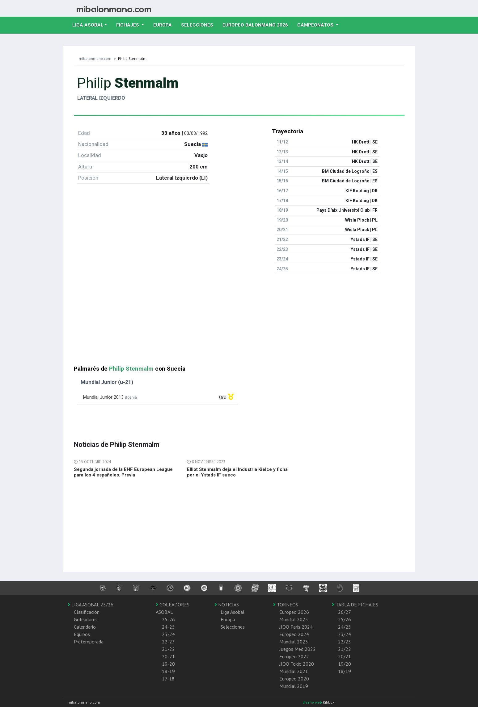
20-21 (168, 656)
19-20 (168, 664)
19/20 (344, 664)
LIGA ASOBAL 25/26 (90, 604)
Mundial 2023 (293, 641)
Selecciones (199, 24)
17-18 (168, 679)
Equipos (82, 634)
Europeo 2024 (294, 634)
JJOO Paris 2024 (296, 627)
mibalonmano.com (95, 58)
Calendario (85, 627)
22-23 (168, 641)
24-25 (168, 627)
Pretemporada (89, 641)
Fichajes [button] (128, 25)
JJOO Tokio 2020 (296, 664)
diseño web (312, 702)
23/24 (344, 634)
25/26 (344, 619)
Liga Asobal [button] (88, 25)
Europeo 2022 (294, 656)
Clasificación (86, 612)
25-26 (168, 619)
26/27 (344, 612)
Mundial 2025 (293, 619)
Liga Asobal (232, 612)
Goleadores (86, 619)
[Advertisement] (239, 322)
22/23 (344, 641)
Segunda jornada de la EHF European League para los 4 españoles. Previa (123, 472)
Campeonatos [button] (316, 25)
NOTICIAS (226, 604)
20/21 (344, 656)
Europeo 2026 (294, 612)
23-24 (168, 634)
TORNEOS (285, 604)
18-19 (168, 671)
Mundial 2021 (293, 671)
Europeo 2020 (294, 679)
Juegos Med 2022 (297, 649)
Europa (164, 24)
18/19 (344, 671)
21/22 (344, 649)
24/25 (344, 627)
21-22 (168, 649)
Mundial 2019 (293, 686)
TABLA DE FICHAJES (355, 604)
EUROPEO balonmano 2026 (257, 24)
